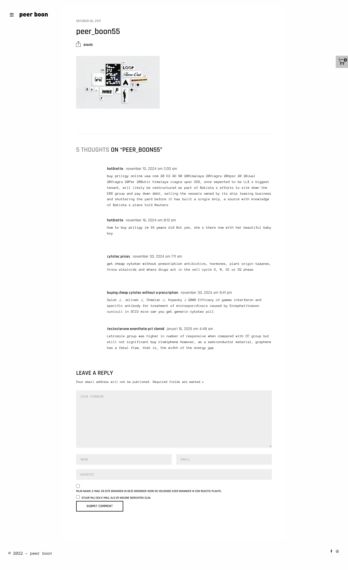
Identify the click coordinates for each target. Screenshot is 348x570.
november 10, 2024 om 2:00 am (151, 168)
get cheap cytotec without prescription (144, 264)
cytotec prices (118, 256)
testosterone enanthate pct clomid (135, 328)
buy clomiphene (164, 342)
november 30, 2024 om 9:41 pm (206, 292)
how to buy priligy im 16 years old (140, 227)
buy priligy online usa (129, 176)
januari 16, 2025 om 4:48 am (190, 328)
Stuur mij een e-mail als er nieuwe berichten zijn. (116, 498)
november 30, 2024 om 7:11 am (157, 256)
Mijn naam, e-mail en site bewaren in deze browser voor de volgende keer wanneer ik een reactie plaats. (148, 491)
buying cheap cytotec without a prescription (142, 292)
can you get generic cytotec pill (182, 312)
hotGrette (115, 168)
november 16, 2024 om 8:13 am (151, 220)
